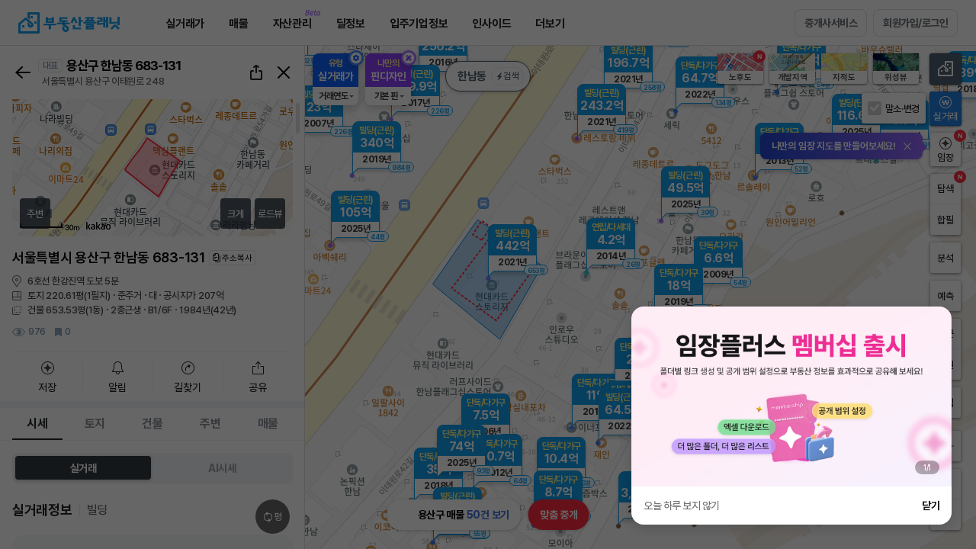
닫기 (930, 505)
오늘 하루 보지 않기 (682, 505)
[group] (791, 396)
